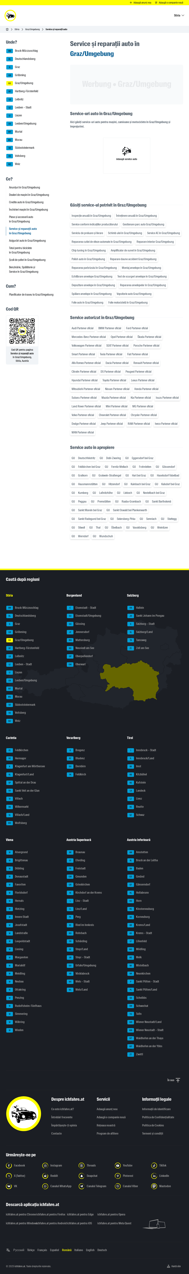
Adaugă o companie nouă (111, 1117)
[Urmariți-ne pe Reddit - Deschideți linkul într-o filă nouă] (58, 1176)
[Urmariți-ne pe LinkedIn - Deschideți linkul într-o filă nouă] (167, 1176)
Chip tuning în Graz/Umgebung (89, 250)
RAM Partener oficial (139, 424)
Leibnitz (14, 99)
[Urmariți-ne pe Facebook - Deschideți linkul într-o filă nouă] (22, 1166)
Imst (134, 766)
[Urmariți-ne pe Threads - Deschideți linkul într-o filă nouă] (95, 1166)
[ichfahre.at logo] (10, 15)
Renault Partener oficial (146, 363)
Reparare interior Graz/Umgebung (155, 242)
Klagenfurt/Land (20, 774)
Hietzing (15, 909)
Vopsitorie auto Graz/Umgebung (134, 294)
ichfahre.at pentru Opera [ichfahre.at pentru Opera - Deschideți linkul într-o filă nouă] (110, 1214)
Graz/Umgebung (32, 29)
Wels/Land (77, 990)
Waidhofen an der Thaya (145, 1038)
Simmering (17, 1014)
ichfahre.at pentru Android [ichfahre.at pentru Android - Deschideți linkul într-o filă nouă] (49, 1223)
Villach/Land (17, 815)
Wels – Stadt (78, 982)
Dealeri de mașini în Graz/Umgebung (29, 195)
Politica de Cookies (153, 1125)
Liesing (14, 949)
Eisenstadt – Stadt (81, 608)
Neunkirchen (138, 974)
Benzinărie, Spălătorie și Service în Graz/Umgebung (23, 269)
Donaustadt (17, 877)
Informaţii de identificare (156, 1109)
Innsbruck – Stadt (141, 750)
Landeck (136, 791)
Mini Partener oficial (116, 406)
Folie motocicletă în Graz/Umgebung (128, 302)
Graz (13, 67)
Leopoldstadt (18, 941)
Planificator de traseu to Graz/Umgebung (31, 295)
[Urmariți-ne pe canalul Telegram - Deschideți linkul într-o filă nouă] (95, 1186)
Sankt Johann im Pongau (145, 616)
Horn (134, 901)
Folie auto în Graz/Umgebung (87, 302)
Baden (135, 868)
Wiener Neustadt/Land (144, 1022)
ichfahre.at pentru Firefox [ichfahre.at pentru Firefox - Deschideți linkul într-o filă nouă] (49, 1214)
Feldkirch (76, 774)
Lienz (134, 799)
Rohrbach (77, 933)
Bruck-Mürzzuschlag (22, 51)
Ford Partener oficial (137, 328)
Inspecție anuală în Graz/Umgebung (91, 216)
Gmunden (77, 877)
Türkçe (31, 1250)
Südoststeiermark (20, 148)
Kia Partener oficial (141, 398)
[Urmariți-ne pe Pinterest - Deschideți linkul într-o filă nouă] (131, 1176)
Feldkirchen (17, 750)
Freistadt (76, 868)
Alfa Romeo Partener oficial (86, 363)
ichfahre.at (20, 1266)
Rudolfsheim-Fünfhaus (24, 1006)
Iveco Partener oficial (166, 424)
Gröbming (16, 75)
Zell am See (138, 648)
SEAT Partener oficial (117, 346)
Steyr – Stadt (78, 957)
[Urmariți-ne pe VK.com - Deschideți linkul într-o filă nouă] (22, 1186)
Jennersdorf (78, 632)
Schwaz (135, 815)
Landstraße (17, 933)
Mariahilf (15, 965)
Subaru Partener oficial (84, 398)
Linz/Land (77, 909)
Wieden (14, 1030)
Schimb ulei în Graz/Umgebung (125, 233)
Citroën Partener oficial (84, 372)
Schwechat (137, 1006)
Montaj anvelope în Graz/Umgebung (141, 268)
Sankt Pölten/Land (142, 990)
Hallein (135, 608)
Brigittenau (17, 860)
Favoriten (16, 885)
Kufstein (136, 783)
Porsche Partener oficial (146, 346)
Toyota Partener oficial (114, 380)
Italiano (78, 1250)
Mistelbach (138, 965)
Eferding (76, 860)
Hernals (15, 901)
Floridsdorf (17, 893)
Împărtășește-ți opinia (64, 1125)
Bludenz (76, 758)
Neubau (15, 982)
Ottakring (16, 990)
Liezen (14, 115)
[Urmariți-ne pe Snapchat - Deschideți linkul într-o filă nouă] (95, 1176)
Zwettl (135, 1054)
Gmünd (135, 877)
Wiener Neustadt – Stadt (145, 1030)
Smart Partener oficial (83, 354)
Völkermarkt (17, 807)
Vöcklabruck (78, 974)
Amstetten (137, 852)
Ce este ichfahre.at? (62, 1109)
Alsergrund (17, 852)
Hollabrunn (138, 893)
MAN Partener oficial (83, 432)
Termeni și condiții (152, 1133)
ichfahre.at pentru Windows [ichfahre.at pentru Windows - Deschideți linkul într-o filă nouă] (19, 1223)
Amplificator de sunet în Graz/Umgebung (133, 250)
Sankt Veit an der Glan (22, 791)
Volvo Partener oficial (83, 415)
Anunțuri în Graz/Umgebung (24, 187)
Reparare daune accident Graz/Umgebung (133, 259)
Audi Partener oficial (82, 328)
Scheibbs (137, 998)
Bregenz (76, 750)
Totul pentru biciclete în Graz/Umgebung (20, 250)
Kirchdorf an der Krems (84, 893)
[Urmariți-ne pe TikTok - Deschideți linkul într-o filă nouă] (167, 1166)
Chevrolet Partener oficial (112, 415)
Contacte (56, 1133)
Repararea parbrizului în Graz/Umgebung (94, 268)
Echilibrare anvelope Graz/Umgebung (92, 276)
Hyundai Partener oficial (84, 380)
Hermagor (16, 758)
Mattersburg (78, 640)
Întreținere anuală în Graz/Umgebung (136, 216)
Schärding (77, 941)
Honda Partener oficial (146, 389)
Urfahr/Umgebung (81, 965)
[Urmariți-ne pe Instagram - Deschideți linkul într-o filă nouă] (58, 1166)
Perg (74, 917)
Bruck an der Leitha (142, 860)
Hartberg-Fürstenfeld (22, 91)
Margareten (17, 957)
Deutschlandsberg (20, 59)
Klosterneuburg (140, 909)
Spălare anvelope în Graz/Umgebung (92, 294)
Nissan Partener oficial (117, 389)
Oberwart (76, 664)
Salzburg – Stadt (141, 624)
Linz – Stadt (78, 901)
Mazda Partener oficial (114, 398)
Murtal (14, 132)
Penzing (15, 998)
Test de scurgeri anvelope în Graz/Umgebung (142, 276)
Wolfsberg (16, 823)
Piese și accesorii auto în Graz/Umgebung (21, 219)
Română (66, 1250)
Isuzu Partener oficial (167, 398)
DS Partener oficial (111, 372)
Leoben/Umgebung (21, 124)
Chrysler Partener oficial (144, 415)
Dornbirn (76, 766)
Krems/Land (138, 925)
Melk (134, 957)
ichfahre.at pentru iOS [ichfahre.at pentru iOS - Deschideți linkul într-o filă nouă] (79, 1223)
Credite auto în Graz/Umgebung (26, 202)
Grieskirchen (78, 885)
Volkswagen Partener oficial (86, 346)
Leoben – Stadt (18, 107)
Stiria (17, 29)
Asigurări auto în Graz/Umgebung (27, 241)
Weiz (13, 164)
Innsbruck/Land (140, 758)
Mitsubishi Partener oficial (86, 389)
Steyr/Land (77, 949)
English (90, 1250)
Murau (14, 140)
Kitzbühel (137, 774)
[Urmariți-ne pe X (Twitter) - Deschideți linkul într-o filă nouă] (22, 1176)
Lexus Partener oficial (142, 380)
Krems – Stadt (139, 933)
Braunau (76, 852)
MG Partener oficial (142, 406)
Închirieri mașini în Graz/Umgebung (28, 210)
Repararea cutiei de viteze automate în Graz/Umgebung (102, 242)
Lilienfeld (137, 941)
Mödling (136, 949)
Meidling (15, 974)
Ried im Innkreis (80, 925)
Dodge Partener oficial (84, 424)
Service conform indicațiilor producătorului (95, 224)
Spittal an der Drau (21, 783)
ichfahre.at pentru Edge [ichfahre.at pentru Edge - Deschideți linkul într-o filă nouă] (80, 1214)
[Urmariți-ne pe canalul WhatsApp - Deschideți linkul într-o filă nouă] (58, 1186)
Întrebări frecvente (61, 1117)
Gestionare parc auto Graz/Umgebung (143, 224)
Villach (14, 799)
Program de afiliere (107, 1133)
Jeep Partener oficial (112, 424)
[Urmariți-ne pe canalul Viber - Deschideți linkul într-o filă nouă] (131, 1186)
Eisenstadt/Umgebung (84, 616)
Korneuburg (138, 917)
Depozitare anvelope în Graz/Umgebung (93, 285)
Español (54, 1250)
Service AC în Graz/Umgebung (163, 233)
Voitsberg (15, 156)
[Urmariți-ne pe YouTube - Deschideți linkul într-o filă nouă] (131, 1166)
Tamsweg (136, 640)
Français (42, 1250)
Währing (15, 1022)
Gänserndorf (138, 885)
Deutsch (102, 1250)
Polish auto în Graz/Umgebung (88, 259)
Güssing (76, 624)
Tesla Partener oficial (111, 354)
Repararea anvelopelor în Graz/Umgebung (143, 285)
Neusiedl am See (80, 648)
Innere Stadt (17, 917)
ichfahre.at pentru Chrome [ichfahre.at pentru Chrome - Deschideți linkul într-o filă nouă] (19, 1214)
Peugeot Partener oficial (138, 372)
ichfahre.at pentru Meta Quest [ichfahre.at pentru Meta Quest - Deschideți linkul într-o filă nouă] (110, 1223)
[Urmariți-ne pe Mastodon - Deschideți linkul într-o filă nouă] (167, 1186)
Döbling (15, 868)
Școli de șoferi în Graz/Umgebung (27, 260)
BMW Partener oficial (109, 328)
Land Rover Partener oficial (86, 406)
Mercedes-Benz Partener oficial (89, 337)
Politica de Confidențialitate (158, 1117)
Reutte (135, 807)
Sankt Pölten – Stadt (143, 982)
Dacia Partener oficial (117, 363)
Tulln (134, 1014)
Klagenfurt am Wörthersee (25, 766)
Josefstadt (16, 925)
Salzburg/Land (140, 632)
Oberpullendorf (80, 656)
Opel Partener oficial (122, 337)
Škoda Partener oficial (149, 337)
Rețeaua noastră (106, 1125)
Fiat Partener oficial (137, 354)
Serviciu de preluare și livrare (87, 233)
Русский (18, 1250)
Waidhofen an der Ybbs (144, 1046)
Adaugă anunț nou (107, 1109)
